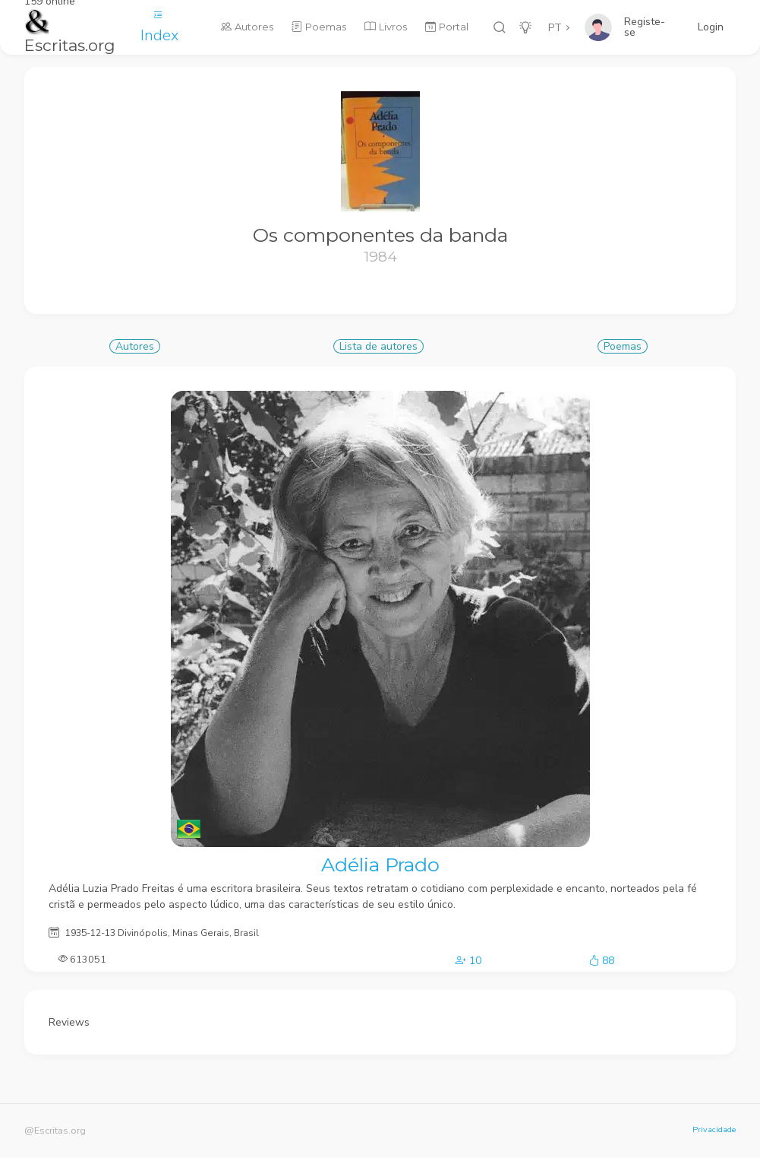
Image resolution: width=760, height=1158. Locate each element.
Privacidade (714, 1129)
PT (555, 28)
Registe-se (644, 27)
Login (711, 27)
